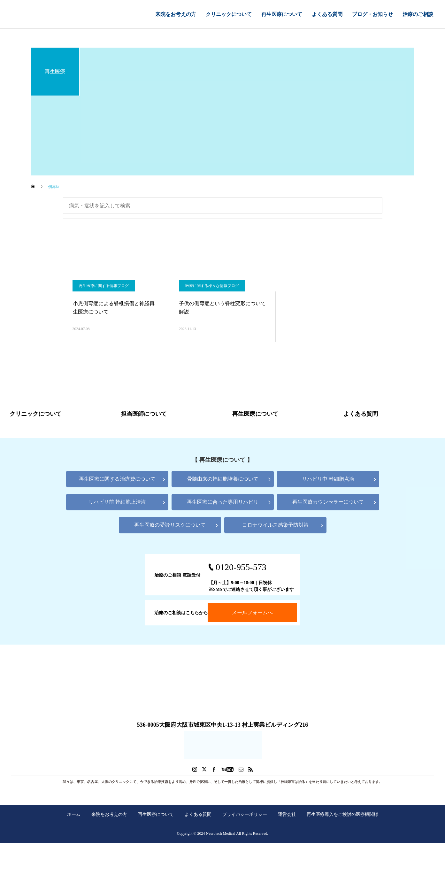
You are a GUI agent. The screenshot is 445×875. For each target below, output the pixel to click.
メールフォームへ (252, 612)
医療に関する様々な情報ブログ (212, 285)
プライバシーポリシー (244, 814)
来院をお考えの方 (175, 14)
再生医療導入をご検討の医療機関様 (342, 814)
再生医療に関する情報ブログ (104, 285)
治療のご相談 (418, 14)
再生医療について (281, 14)
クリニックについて (229, 14)
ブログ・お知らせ (372, 14)
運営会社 (287, 814)
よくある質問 (327, 14)
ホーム (74, 814)
